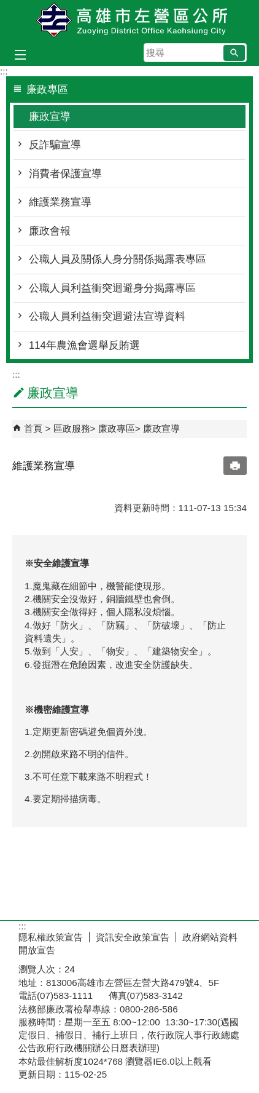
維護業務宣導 (60, 202)
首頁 (33, 428)
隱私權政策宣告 (50, 937)
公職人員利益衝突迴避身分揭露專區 (112, 288)
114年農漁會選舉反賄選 (84, 345)
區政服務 (71, 428)
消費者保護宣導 (65, 174)
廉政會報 (50, 231)
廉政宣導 (50, 116)
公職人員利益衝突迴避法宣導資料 (107, 316)
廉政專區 (116, 428)
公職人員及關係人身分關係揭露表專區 (117, 259)
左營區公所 (129, 20)
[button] (234, 53)
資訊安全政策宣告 (132, 937)
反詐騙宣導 (55, 145)
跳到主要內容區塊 (6, 6)
